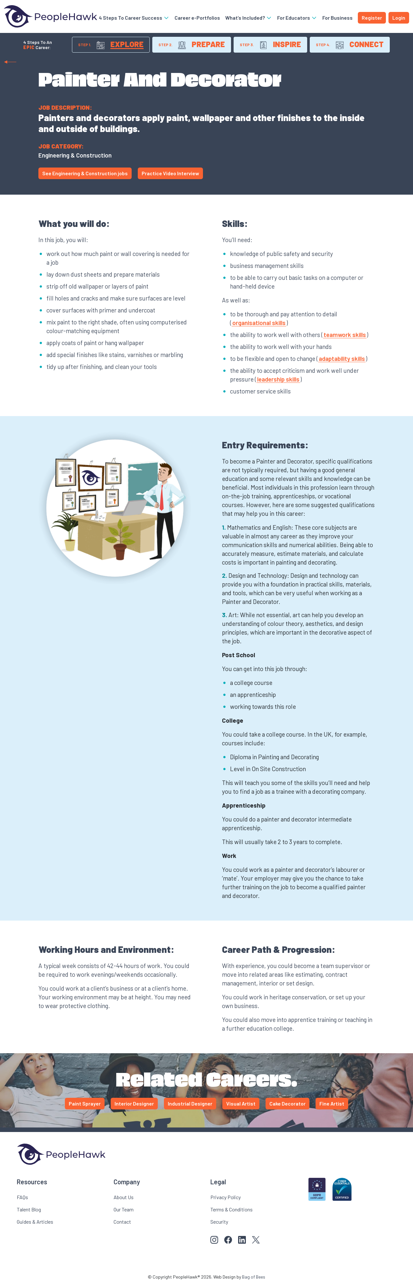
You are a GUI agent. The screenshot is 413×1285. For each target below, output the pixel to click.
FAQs (22, 1197)
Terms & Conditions (231, 1209)
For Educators (297, 18)
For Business (337, 18)
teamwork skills (345, 334)
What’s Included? (248, 18)
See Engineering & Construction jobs (85, 173)
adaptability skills (342, 358)
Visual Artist (241, 1103)
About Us (124, 1197)
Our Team (124, 1209)
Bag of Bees (253, 1277)
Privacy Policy (225, 1197)
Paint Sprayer (85, 1103)
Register (372, 18)
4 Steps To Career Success (134, 18)
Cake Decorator (287, 1103)
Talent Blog (29, 1209)
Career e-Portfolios (197, 18)
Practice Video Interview (170, 173)
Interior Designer (134, 1103)
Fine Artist (331, 1103)
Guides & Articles (35, 1222)
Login (398, 18)
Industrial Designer (190, 1103)
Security (219, 1222)
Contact (122, 1222)
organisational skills (259, 322)
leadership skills (278, 379)
